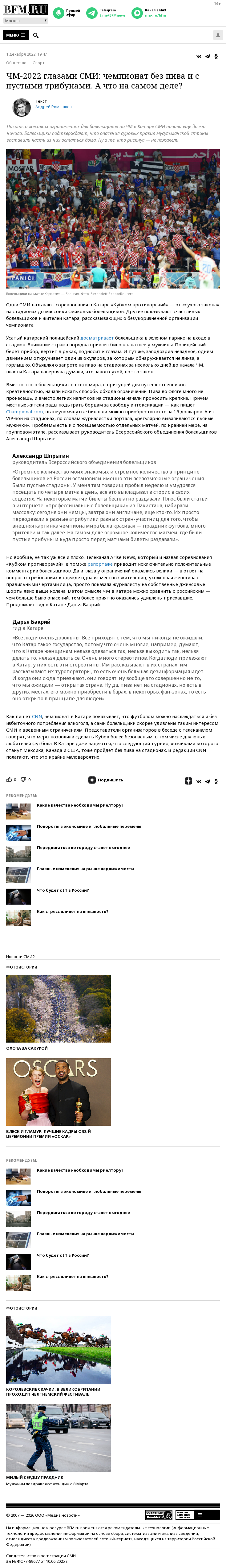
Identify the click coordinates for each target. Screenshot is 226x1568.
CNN (37, 716)
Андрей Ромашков (53, 106)
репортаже (100, 564)
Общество (16, 62)
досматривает (97, 338)
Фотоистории (21, 967)
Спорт (38, 62)
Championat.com (24, 411)
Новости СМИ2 (20, 956)
